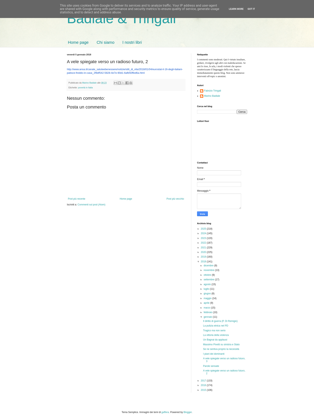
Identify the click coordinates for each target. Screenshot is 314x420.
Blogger (188, 412)
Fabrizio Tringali (212, 90)
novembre (209, 270)
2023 (204, 238)
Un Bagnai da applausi (215, 339)
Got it (251, 9)
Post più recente (76, 198)
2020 (204, 252)
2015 (204, 390)
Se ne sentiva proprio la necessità (221, 349)
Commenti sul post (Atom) (91, 204)
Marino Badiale (212, 96)
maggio (208, 298)
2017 (204, 380)
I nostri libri (132, 42)
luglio (207, 289)
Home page (78, 42)
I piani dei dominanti (213, 353)
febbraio (208, 312)
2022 (204, 242)
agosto (207, 284)
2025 (204, 228)
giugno (207, 293)
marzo (207, 307)
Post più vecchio (175, 198)
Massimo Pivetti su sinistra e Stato (221, 344)
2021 (204, 247)
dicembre (209, 265)
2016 (204, 385)
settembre (209, 279)
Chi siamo (105, 42)
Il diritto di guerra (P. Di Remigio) (220, 321)
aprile (207, 303)
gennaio (208, 316)
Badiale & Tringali (121, 18)
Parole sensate (211, 366)
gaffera (165, 412)
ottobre (208, 275)
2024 (204, 233)
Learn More (236, 9)
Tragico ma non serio (214, 330)
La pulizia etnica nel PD (215, 325)
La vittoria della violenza (216, 335)
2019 (204, 256)
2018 (204, 261)
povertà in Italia (85, 87)
